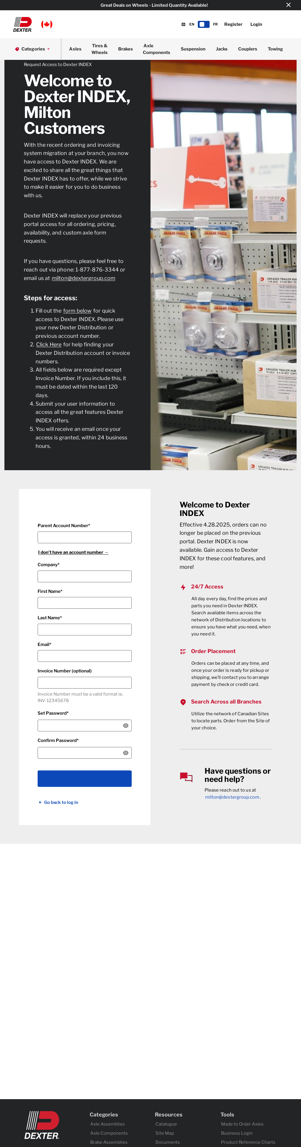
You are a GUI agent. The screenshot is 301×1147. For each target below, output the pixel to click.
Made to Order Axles (242, 1124)
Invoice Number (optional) (65, 671)
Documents (167, 1142)
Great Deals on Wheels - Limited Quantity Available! (154, 5)
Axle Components (156, 49)
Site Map (164, 1133)
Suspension (193, 49)
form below (77, 311)
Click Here (48, 344)
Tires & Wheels (99, 49)
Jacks (222, 49)
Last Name (49, 617)
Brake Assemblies (109, 1142)
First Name (49, 591)
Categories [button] (33, 49)
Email (43, 644)
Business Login (237, 1133)
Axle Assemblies (107, 1124)
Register (233, 24)
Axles (75, 49)
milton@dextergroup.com (83, 278)
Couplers (247, 49)
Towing (275, 49)
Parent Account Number (63, 525)
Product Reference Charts (248, 1142)
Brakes (125, 49)
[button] (32, 24)
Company (48, 564)
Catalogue (166, 1124)
